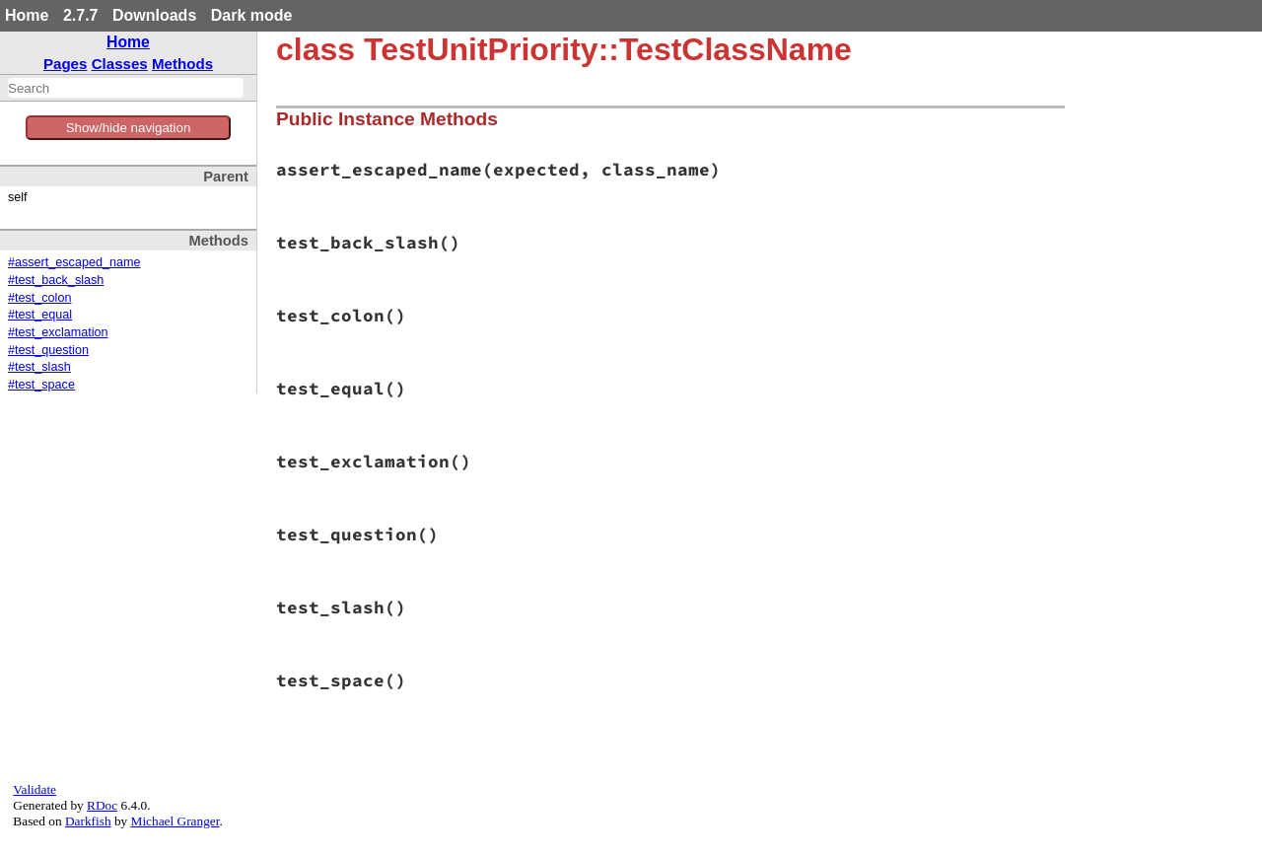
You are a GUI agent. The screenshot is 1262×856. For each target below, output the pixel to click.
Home (26, 15)
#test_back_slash (56, 280)
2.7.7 (81, 15)
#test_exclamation (58, 332)
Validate (34, 789)
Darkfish (88, 821)
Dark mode (252, 15)
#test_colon (39, 298)
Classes (120, 63)
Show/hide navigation (128, 127)
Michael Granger (175, 821)
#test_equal (40, 314)
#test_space (41, 385)
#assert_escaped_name (74, 262)
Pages (65, 63)
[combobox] (126, 88)
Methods (182, 63)
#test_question (48, 350)
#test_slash (39, 367)
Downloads (154, 15)
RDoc (102, 805)
